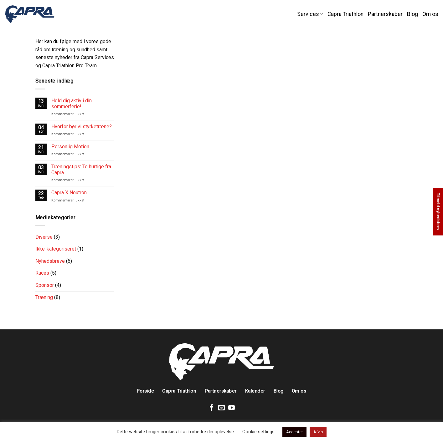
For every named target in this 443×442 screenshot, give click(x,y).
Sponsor (44, 285)
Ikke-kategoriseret (55, 249)
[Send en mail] (221, 408)
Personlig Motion (70, 147)
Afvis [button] (318, 431)
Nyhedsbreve (50, 261)
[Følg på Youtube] (231, 408)
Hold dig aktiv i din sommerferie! (71, 103)
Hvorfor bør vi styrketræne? (81, 127)
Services (310, 14)
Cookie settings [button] (258, 431)
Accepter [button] (294, 431)
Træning (44, 297)
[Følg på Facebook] (211, 408)
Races (42, 273)
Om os (430, 14)
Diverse (44, 237)
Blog (412, 14)
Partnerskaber (385, 14)
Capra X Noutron (69, 193)
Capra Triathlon (345, 14)
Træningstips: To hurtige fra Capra (81, 169)
